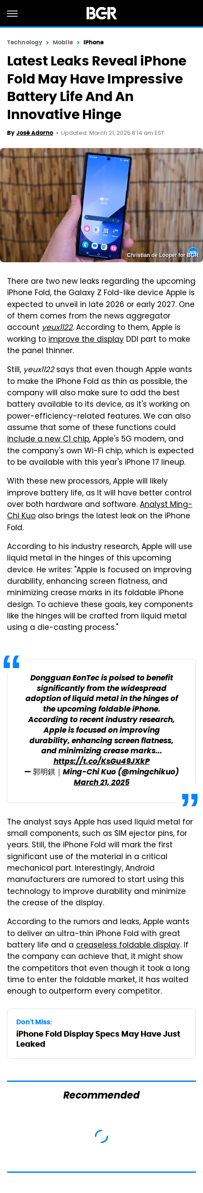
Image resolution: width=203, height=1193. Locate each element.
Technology (24, 42)
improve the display (86, 340)
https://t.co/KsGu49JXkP (102, 762)
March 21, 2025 (102, 783)
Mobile (63, 42)
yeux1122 (57, 328)
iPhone (93, 42)
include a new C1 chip (48, 440)
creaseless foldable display (128, 946)
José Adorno (34, 133)
